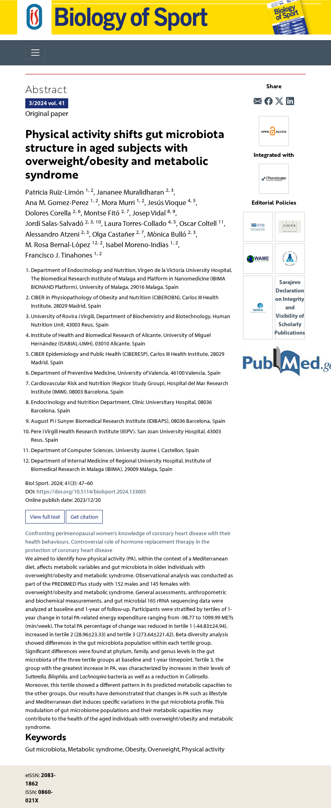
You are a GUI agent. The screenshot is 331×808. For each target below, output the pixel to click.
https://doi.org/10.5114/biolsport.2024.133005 (91, 491)
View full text (45, 517)
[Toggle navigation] (35, 53)
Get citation (84, 517)
